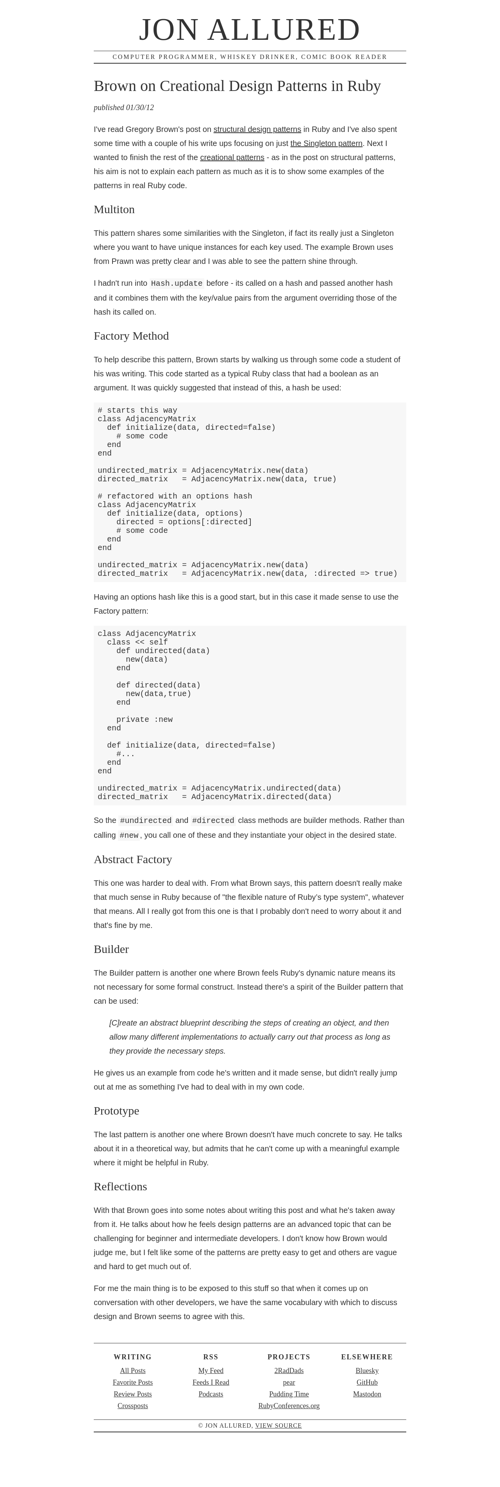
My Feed (211, 1402)
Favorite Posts (133, 1414)
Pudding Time (289, 1425)
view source (278, 1456)
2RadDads (289, 1402)
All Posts (133, 1402)
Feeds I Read (211, 1414)
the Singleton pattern (327, 143)
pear (289, 1414)
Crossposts (133, 1437)
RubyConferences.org (289, 1437)
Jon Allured (250, 29)
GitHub (367, 1414)
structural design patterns (258, 129)
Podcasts (211, 1425)
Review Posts (133, 1425)
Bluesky (367, 1402)
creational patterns (232, 157)
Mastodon (367, 1425)
